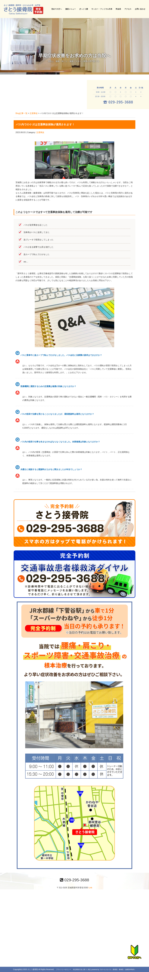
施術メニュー (70, 9)
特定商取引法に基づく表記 (82, 969)
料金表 (118, 9)
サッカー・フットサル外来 (101, 9)
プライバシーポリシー (63, 969)
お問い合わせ (140, 9)
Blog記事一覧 (21, 113)
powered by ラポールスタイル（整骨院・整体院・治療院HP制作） (113, 969)
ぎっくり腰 (83, 9)
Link (90, 888)
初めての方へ (56, 9)
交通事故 (34, 113)
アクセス (127, 9)
